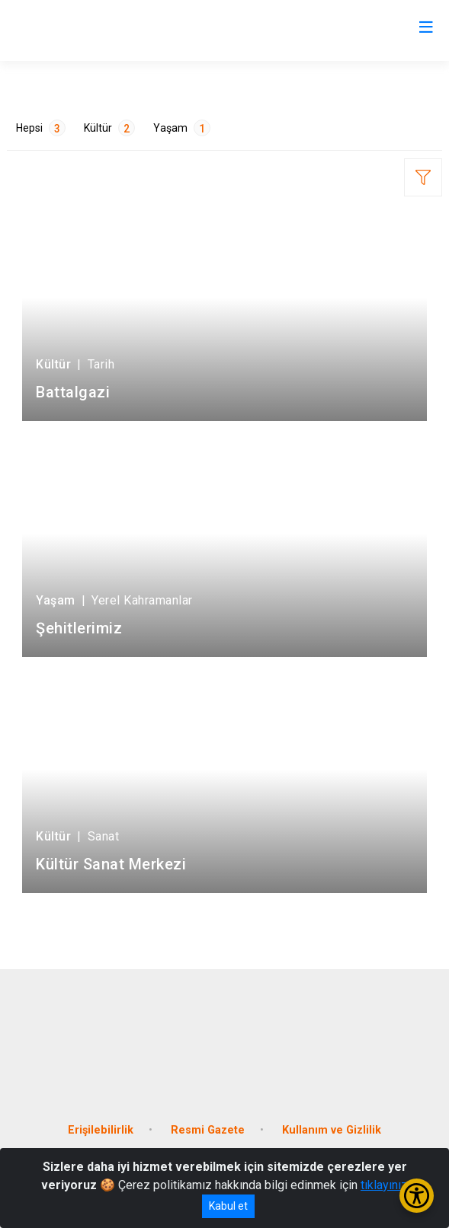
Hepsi (41, 128)
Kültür (109, 128)
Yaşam (181, 128)
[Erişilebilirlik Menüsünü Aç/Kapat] (416, 1196)
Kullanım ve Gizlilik (331, 1130)
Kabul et (228, 1206)
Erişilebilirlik (100, 1130)
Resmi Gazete (208, 1130)
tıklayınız (384, 1185)
